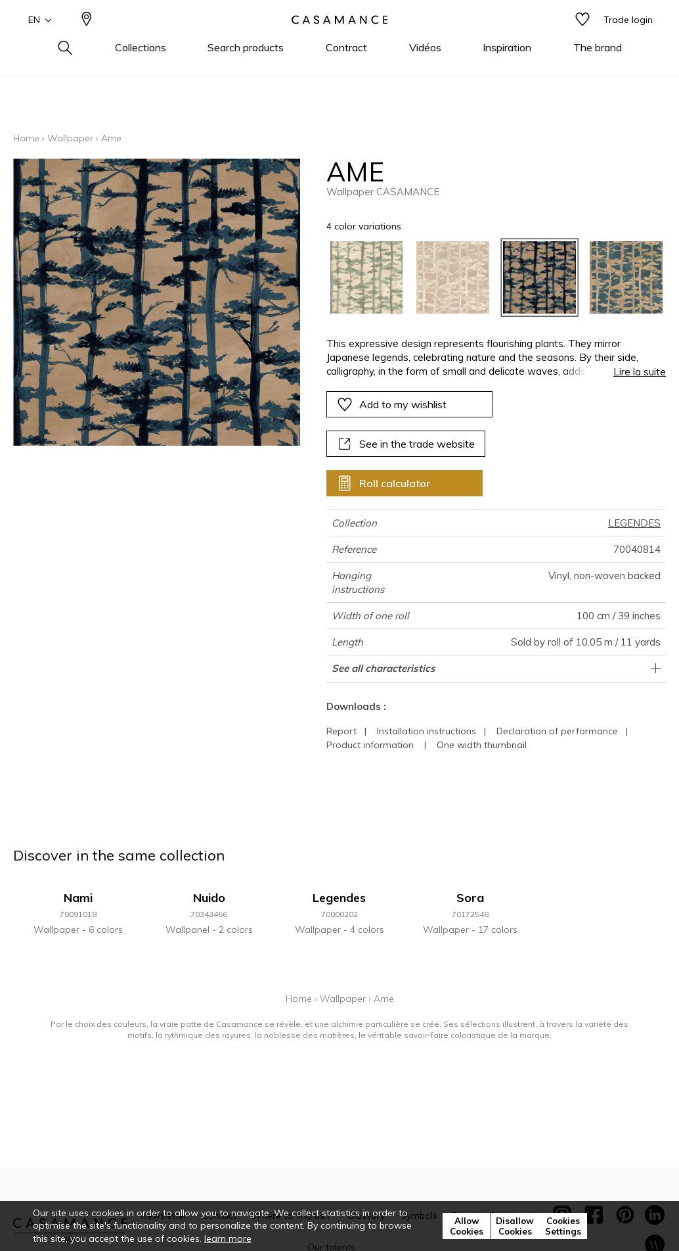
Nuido (209, 897)
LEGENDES (634, 523)
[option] (366, 277)
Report (341, 731)
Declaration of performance (557, 731)
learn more (228, 1238)
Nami (78, 897)
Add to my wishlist (392, 404)
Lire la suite (639, 372)
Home (26, 138)
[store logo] (339, 41)
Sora (470, 897)
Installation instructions (426, 731)
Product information (370, 745)
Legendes (339, 897)
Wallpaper (70, 138)
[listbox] (489, 277)
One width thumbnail (482, 745)
